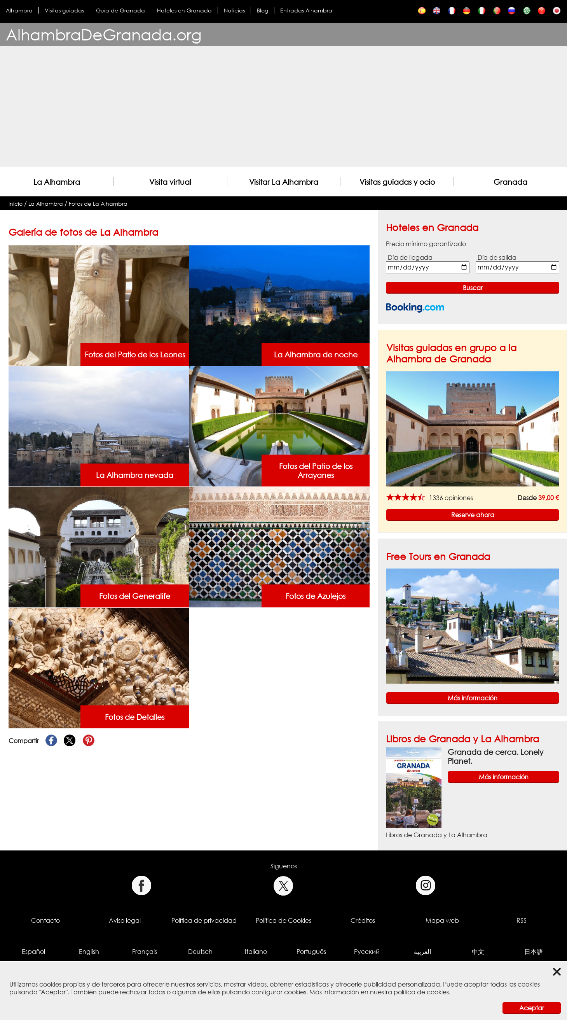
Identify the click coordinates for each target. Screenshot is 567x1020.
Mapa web (442, 920)
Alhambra (19, 10)
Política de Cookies (283, 920)
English (89, 951)
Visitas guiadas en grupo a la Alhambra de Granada (451, 353)
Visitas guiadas (64, 10)
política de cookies (421, 992)
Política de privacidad (204, 920)
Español (33, 951)
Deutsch (200, 951)
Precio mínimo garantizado (426, 244)
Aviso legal (125, 920)
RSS (521, 920)
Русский (367, 951)
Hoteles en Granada (184, 10)
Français (144, 951)
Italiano (256, 951)
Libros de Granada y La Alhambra (462, 738)
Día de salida (497, 257)
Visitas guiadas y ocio (397, 181)
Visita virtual (170, 181)
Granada (510, 181)
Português (311, 951)
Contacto (45, 920)
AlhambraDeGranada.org (104, 34)
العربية (422, 951)
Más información (472, 698)
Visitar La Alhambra (283, 181)
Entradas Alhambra (306, 10)
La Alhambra (56, 181)
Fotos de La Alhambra (98, 203)
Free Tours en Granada (438, 556)
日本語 (533, 951)
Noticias (234, 10)
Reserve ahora (472, 515)
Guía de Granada (120, 10)
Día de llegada (410, 257)
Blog (262, 10)
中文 (478, 951)
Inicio (16, 203)
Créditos (363, 920)
